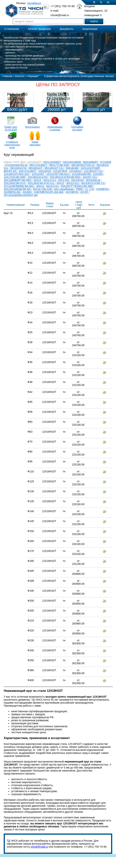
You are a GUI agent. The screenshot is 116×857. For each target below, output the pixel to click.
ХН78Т (84, 192)
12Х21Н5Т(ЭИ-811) (58, 174)
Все (23, 162)
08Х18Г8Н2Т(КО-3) (83, 165)
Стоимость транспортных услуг (12, 144)
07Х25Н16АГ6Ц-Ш (16, 165)
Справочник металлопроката (61, 76)
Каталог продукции (39, 28)
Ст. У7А (89, 189)
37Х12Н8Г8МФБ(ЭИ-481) (19, 186)
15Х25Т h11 (90, 177)
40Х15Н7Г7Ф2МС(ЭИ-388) (77, 186)
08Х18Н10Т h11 (54, 168)
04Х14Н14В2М (72, 162)
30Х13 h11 (73, 183)
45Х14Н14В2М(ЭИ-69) (18, 189)
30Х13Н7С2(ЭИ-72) (93, 183)
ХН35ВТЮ (102, 189)
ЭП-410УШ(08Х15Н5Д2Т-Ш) (21, 195)
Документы (66, 28)
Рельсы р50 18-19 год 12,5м (17, 98)
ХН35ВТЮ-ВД (12, 192)
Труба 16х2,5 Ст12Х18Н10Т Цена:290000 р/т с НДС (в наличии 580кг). (59, 106)
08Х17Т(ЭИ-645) (59, 165)
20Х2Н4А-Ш (93, 180)
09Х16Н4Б (72, 168)
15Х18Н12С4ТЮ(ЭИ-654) (65, 177)
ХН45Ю (27, 192)
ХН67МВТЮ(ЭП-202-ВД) (48, 192)
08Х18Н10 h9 (18, 168)
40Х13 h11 (52, 186)
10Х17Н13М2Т (28, 171)
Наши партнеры (35, 143)
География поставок (77, 128)
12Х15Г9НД (60, 171)
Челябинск (34, 3)
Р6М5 (79, 189)
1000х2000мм (93, 102)
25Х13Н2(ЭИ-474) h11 (41, 183)
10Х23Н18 (44, 171)
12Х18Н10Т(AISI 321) (17, 174)
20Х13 (37, 180)
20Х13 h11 (50, 180)
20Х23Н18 (77, 180)
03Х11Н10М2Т (52, 162)
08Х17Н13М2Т (39, 165)
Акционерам (89, 28)
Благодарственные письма (97, 76)
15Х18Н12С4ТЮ (38, 177)
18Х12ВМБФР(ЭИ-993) (18, 180)
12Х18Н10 (75, 171)
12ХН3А (98, 174)
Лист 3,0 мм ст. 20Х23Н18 (99, 96)
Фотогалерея (32, 126)
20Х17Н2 (64, 180)
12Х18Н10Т (34, 162)
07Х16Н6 (105, 162)
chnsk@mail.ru (39, 846)
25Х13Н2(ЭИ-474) (15, 183)
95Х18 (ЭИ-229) (43, 189)
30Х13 (60, 183)
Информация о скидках (55, 128)
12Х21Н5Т (38, 174)
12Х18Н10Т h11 (93, 171)
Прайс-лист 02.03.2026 (10, 128)
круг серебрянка (64, 189)
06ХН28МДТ (90, 162)
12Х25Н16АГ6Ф (81, 174)
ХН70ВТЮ (72, 192)
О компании (11, 28)
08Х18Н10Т (35, 168)
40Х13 (40, 186)
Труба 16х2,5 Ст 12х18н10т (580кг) (58, 98)
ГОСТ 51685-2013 (16, 102)
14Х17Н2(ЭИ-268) (15, 177)
